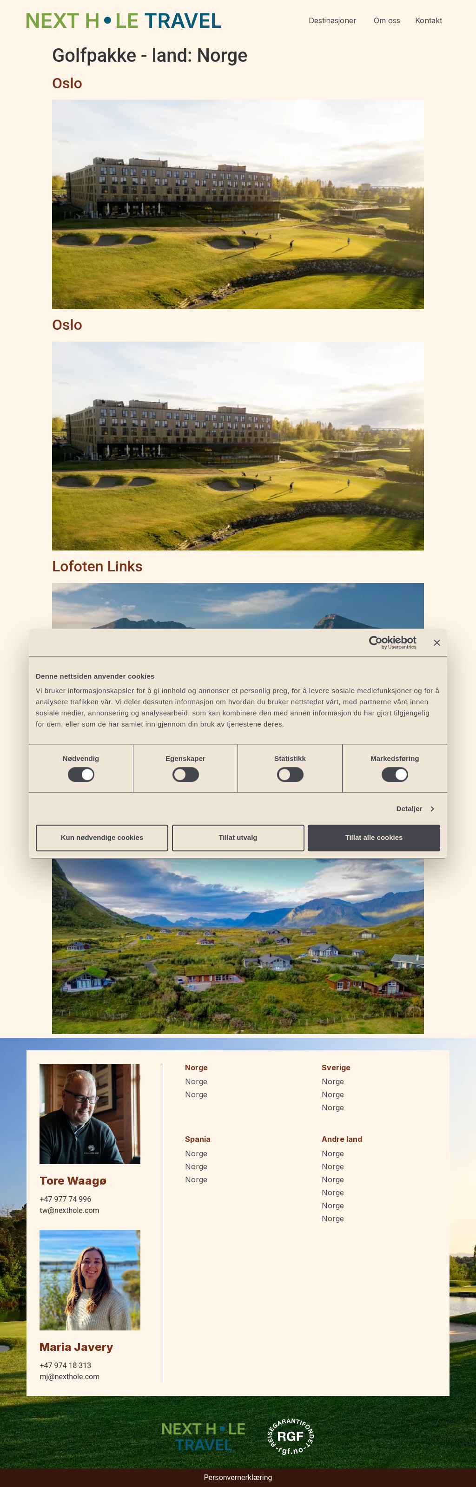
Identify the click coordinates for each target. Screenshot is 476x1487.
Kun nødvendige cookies (102, 838)
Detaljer (410, 808)
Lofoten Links (97, 566)
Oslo (67, 83)
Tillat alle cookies (374, 838)
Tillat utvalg (237, 838)
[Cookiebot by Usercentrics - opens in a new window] (375, 642)
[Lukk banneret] (437, 642)
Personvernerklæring (238, 1477)
